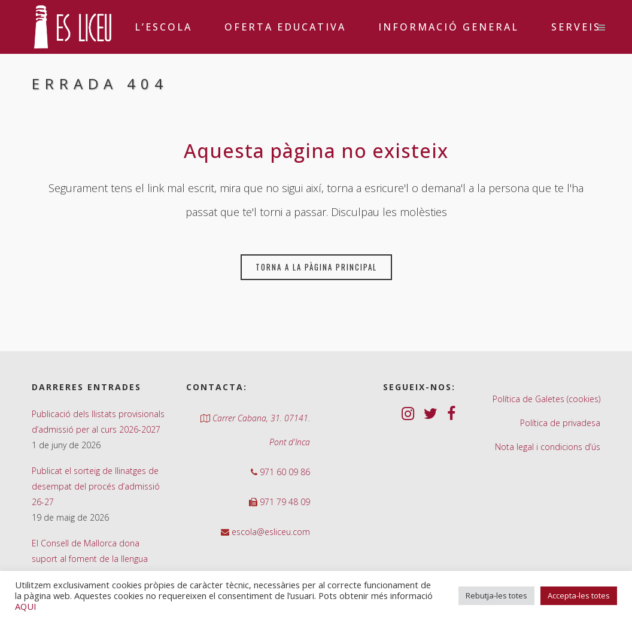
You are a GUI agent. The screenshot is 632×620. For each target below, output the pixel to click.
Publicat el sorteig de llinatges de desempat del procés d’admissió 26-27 (96, 486)
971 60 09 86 (283, 472)
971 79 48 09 (283, 501)
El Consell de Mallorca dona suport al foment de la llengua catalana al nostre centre (90, 558)
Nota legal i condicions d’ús (547, 446)
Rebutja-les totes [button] (496, 595)
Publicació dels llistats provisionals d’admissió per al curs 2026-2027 (98, 421)
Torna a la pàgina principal (316, 267)
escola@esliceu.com (269, 531)
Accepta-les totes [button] (579, 595)
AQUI (25, 606)
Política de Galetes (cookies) (546, 399)
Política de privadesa (560, 422)
